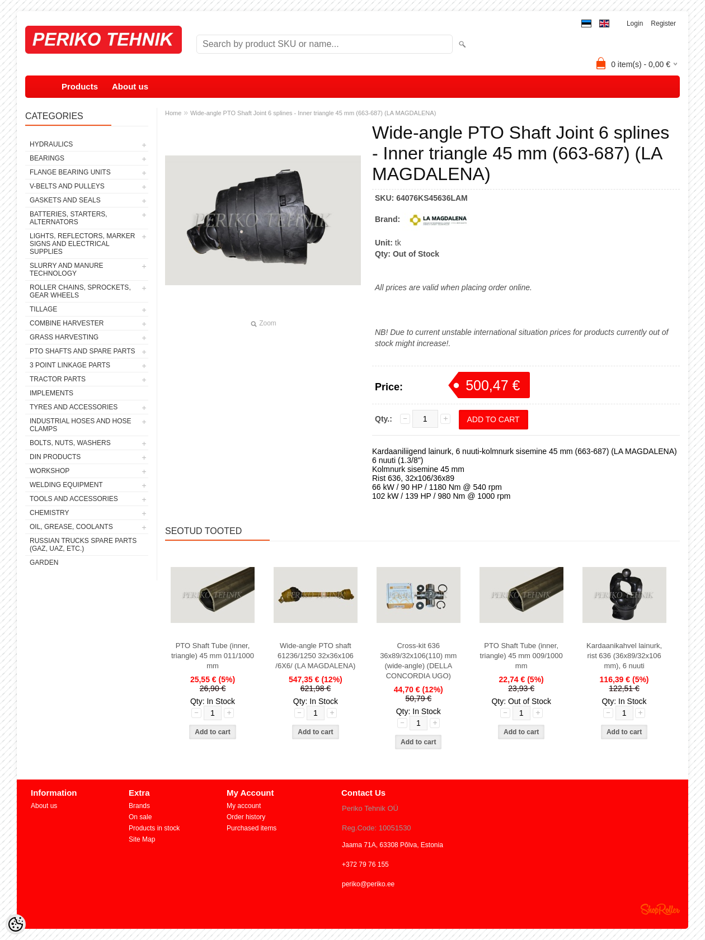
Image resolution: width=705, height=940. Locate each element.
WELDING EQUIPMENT (66, 485)
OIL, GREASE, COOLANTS (71, 527)
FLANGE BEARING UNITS (70, 172)
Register (663, 23)
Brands (139, 806)
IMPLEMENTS (51, 393)
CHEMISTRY (49, 513)
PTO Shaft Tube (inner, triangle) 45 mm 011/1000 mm (212, 655)
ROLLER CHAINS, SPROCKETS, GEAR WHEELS (80, 291)
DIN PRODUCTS (55, 457)
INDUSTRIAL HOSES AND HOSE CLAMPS (80, 425)
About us (130, 86)
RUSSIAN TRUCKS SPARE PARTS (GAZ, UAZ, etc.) (83, 544)
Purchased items (251, 828)
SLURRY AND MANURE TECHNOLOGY (67, 269)
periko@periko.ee (368, 884)
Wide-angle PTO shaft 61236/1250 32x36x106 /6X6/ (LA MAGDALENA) (315, 655)
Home (173, 113)
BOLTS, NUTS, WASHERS (70, 443)
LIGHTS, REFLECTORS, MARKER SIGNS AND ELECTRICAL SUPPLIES (82, 244)
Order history (246, 817)
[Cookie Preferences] (16, 924)
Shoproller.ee (660, 909)
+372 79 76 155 (365, 864)
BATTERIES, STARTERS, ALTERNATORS (68, 218)
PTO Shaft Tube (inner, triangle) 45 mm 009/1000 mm (521, 655)
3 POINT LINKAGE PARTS (70, 365)
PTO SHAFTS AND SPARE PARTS (82, 351)
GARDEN (44, 562)
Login (635, 23)
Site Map (142, 839)
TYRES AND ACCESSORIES (74, 407)
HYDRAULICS (51, 144)
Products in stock (154, 828)
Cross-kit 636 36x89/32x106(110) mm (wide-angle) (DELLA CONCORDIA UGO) (418, 660)
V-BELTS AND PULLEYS (67, 186)
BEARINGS (47, 158)
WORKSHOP (49, 471)
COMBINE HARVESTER (67, 323)
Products (80, 86)
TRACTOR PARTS (58, 379)
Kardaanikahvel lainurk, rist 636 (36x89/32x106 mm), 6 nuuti (624, 655)
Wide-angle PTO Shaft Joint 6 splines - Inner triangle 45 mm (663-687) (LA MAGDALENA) (313, 113)
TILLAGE (43, 309)
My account (244, 806)
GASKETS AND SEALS (65, 200)
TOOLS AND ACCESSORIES (74, 499)
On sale (140, 817)
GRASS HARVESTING (64, 337)
